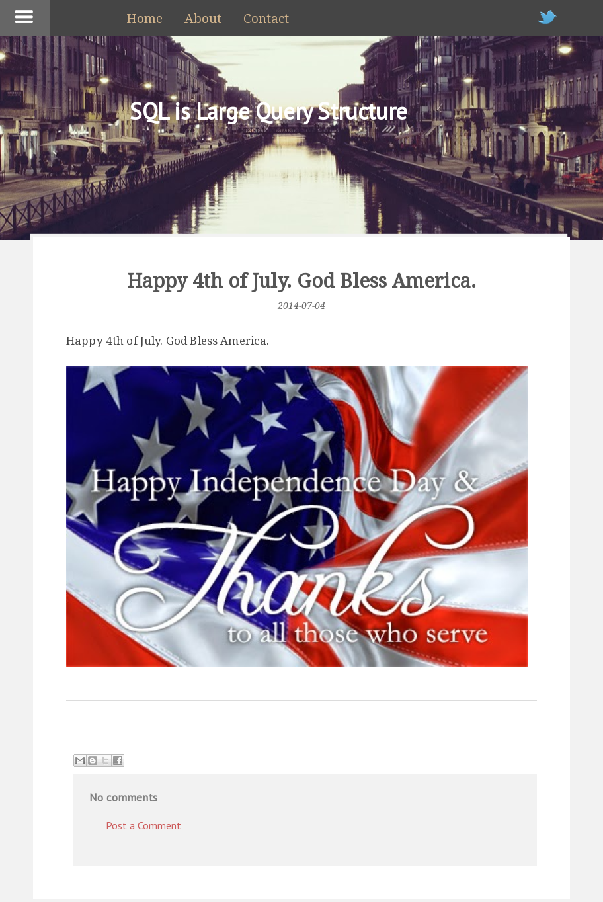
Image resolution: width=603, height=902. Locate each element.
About (202, 18)
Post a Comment (143, 825)
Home (144, 18)
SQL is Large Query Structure (268, 111)
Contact (266, 18)
